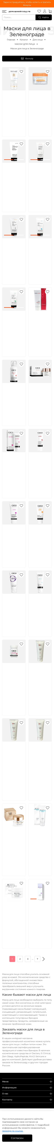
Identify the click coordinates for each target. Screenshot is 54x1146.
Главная (11, 39)
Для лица (38, 39)
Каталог (24, 39)
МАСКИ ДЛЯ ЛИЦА (25, 44)
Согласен (17, 1138)
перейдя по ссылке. (12, 1131)
